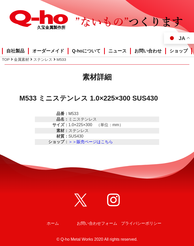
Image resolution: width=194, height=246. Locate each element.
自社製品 (15, 50)
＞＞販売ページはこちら (90, 142)
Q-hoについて (86, 50)
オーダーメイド (48, 50)
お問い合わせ (148, 50)
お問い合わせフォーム (97, 223)
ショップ (178, 50)
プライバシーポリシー (141, 223)
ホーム (53, 223)
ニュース (117, 50)
